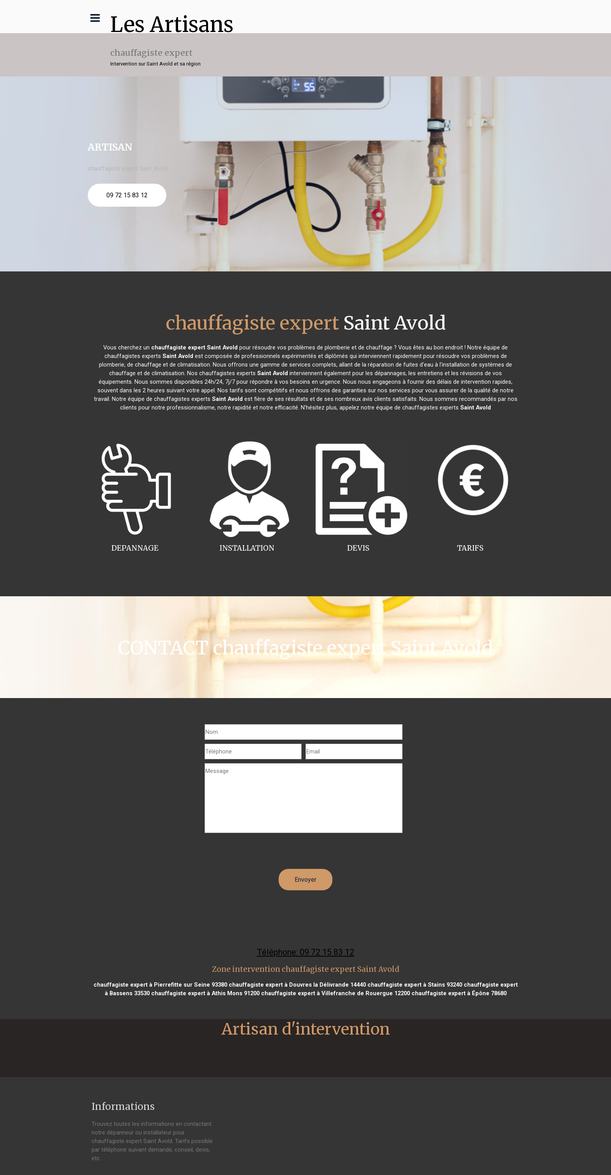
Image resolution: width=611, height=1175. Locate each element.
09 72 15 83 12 (127, 195)
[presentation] (264, 853)
